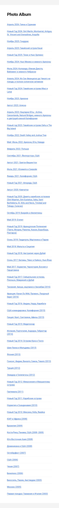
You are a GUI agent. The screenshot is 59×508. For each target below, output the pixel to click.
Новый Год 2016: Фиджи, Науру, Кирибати (26, 303)
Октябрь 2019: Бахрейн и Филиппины (24, 213)
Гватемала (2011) (15, 392)
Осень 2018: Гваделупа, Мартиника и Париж (27, 239)
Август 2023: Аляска (16, 105)
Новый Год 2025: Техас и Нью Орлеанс (25, 55)
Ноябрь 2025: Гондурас (18, 41)
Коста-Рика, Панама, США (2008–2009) (25, 432)
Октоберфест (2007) (16, 453)
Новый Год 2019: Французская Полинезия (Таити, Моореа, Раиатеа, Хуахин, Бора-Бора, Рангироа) (27, 229)
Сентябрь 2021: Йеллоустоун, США (23, 156)
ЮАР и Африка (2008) (17, 419)
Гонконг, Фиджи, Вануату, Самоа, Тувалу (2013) (29, 361)
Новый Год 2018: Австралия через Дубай (26, 253)
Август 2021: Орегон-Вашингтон (22, 162)
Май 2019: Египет (15, 220)
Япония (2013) (13, 354)
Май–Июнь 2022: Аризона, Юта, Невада (25, 142)
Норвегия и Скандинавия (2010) (22, 405)
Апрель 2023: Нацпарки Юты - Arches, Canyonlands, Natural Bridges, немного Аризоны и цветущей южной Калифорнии (29, 115)
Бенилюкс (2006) (15, 473)
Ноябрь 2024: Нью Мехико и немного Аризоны (29, 62)
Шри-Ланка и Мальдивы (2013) (21, 348)
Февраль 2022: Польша (18, 149)
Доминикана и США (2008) (19, 446)
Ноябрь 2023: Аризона (17, 98)
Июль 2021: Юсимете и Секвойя (22, 169)
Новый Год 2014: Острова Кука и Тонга (25, 341)
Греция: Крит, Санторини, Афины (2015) (25, 317)
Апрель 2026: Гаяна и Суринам (21, 24)
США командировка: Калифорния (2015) (26, 310)
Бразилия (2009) (14, 426)
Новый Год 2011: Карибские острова (24, 398)
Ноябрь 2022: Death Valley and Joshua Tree (26, 135)
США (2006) (12, 460)
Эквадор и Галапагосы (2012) (21, 375)
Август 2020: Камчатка (17, 190)
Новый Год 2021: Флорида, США (22, 183)
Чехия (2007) (13, 466)
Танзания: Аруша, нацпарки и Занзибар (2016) (28, 287)
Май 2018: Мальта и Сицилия (21, 246)
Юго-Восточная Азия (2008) (20, 439)
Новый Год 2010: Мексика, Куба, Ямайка (26, 412)
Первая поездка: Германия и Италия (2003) (27, 494)
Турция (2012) (13, 368)
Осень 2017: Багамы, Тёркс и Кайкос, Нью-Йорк (29, 260)
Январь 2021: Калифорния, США (22, 176)
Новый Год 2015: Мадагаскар (21, 324)
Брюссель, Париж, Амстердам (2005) (24, 480)
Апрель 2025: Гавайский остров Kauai (24, 48)
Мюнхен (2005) (14, 487)
